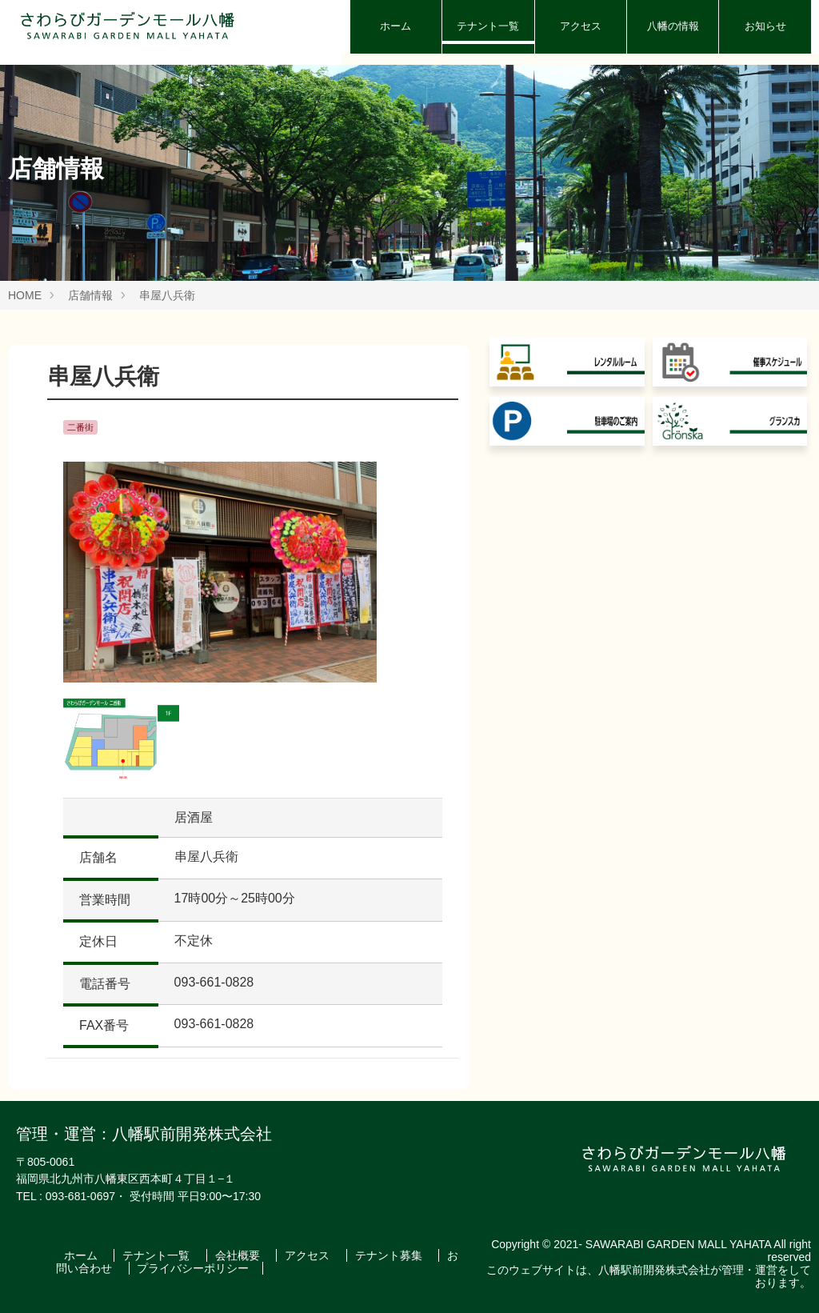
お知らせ (765, 26)
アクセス (580, 26)
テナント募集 (390, 1255)
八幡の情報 (673, 26)
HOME (25, 295)
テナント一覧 (488, 26)
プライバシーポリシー (193, 1268)
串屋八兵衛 (167, 295)
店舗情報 (90, 295)
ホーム (395, 26)
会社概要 (239, 1255)
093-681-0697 (80, 1196)
